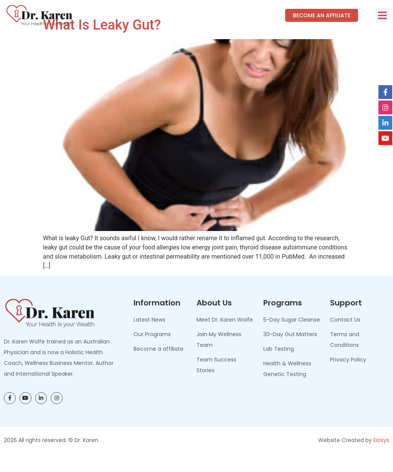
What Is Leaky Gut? (102, 42)
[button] (382, 15)
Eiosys (381, 457)
